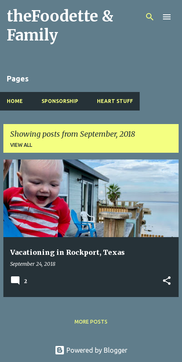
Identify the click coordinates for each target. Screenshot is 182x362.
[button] (167, 281)
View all (21, 145)
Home (15, 101)
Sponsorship (59, 101)
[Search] (150, 17)
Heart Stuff (115, 101)
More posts (91, 321)
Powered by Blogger (91, 350)
